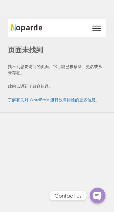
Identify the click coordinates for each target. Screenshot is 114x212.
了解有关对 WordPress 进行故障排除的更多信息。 (54, 99)
